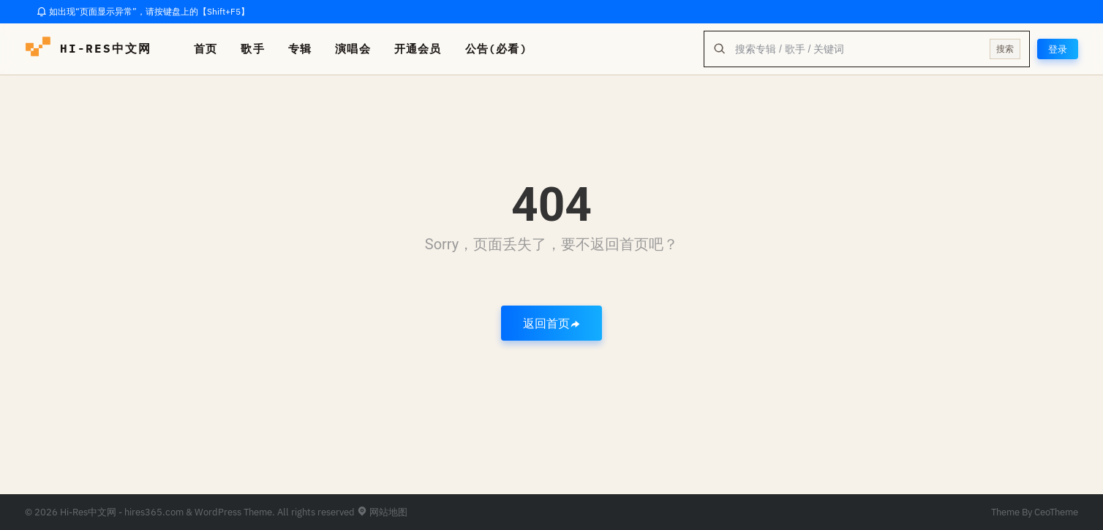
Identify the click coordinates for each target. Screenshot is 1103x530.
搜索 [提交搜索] (1003, 48)
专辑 (300, 49)
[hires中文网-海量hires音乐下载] (38, 49)
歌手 (252, 49)
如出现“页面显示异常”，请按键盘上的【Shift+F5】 (143, 11)
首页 (205, 49)
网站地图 (382, 512)
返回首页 (551, 323)
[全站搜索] (856, 49)
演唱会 (353, 49)
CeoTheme (1056, 512)
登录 (1057, 49)
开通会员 (418, 49)
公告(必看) (496, 49)
